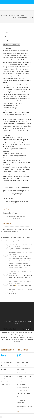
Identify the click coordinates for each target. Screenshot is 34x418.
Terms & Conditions (19, 321)
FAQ (28, 321)
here (16, 232)
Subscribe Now (21, 412)
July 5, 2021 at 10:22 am (20, 282)
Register (8, 209)
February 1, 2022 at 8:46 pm (20, 290)
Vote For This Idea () (11, 44)
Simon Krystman (13, 282)
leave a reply (10, 241)
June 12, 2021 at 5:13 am (24, 272)
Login (4, 209)
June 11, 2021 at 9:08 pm (24, 252)
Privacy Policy (7, 321)
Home (15, 17)
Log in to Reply (15, 246)
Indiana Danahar (13, 245)
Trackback (19, 241)
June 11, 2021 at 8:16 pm (20, 245)
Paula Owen (12, 272)
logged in (12, 229)
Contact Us (17, 324)
